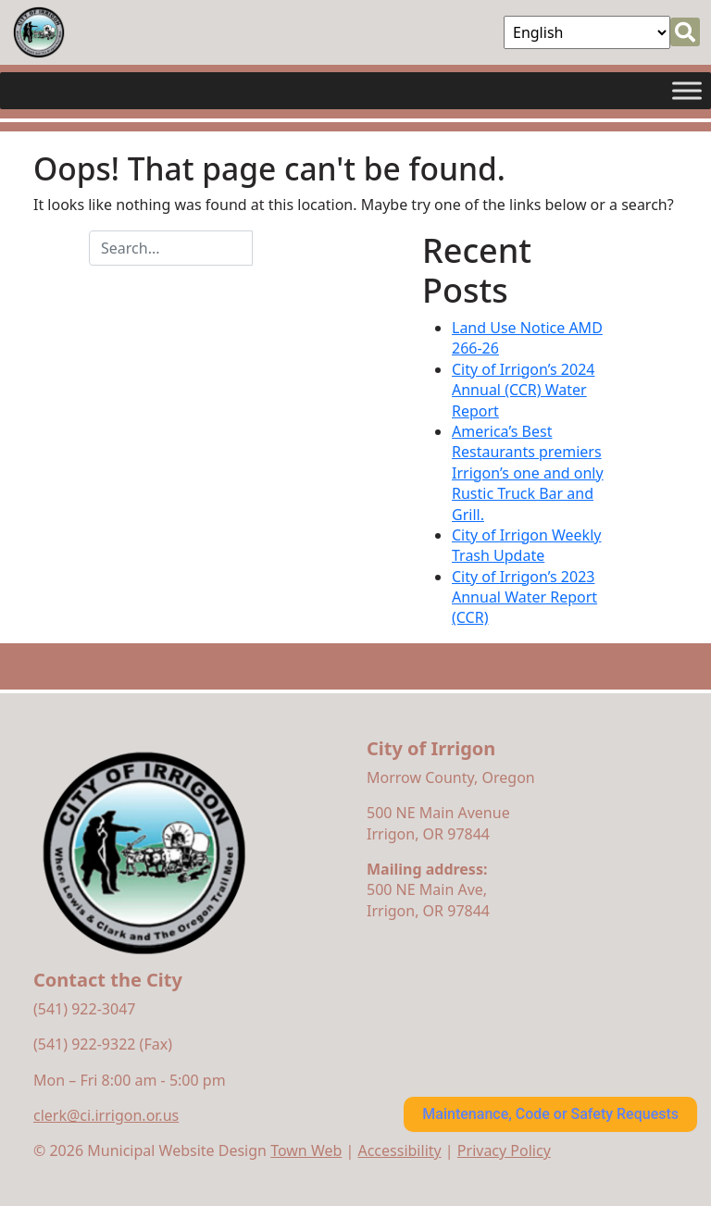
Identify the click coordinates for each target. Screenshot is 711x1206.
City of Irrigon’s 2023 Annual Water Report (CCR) (524, 597)
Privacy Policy (504, 1150)
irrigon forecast (459, 1017)
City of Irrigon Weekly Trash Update (526, 545)
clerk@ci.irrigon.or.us (106, 1115)
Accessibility (399, 1150)
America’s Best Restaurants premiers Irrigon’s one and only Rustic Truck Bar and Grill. (528, 473)
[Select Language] (587, 32)
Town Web (306, 1150)
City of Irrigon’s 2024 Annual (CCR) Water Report (523, 390)
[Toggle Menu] (687, 90)
